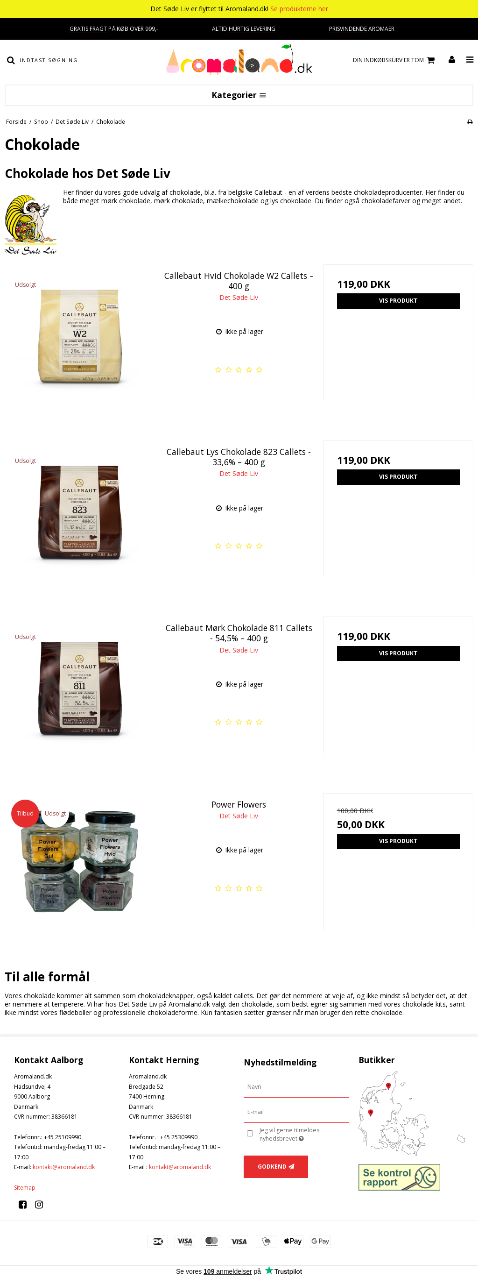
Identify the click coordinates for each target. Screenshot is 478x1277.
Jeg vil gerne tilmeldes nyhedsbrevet (303, 1134)
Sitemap (24, 1188)
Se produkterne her (299, 8)
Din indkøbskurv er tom (395, 60)
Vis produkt (398, 301)
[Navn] (296, 1086)
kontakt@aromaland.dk (64, 1167)
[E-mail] (296, 1111)
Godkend (272, 1167)
